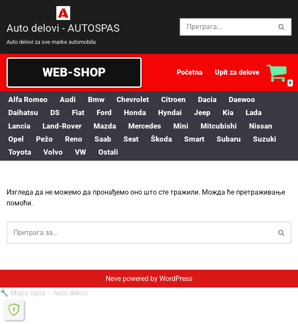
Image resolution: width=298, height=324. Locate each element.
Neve (113, 315)
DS (57, 113)
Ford (107, 113)
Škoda (166, 140)
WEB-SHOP (74, 72)
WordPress (175, 315)
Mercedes (150, 126)
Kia (234, 113)
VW (82, 153)
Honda (138, 113)
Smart (200, 140)
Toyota (20, 153)
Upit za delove (237, 72)
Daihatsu (23, 113)
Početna (190, 72)
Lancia (20, 126)
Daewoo (250, 99)
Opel (16, 140)
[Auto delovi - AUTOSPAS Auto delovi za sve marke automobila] (63, 27)
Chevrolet (137, 99)
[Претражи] (226, 27)
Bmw (98, 99)
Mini (188, 126)
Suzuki (272, 140)
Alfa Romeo (28, 99)
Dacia (214, 99)
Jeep (208, 113)
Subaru (235, 140)
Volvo (54, 153)
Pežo (45, 140)
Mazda (109, 126)
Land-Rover (64, 126)
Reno (75, 140)
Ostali (110, 153)
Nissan (269, 126)
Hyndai (174, 113)
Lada (260, 113)
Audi (70, 99)
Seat (134, 140)
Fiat (80, 113)
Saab (105, 140)
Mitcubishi (226, 126)
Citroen (179, 99)
